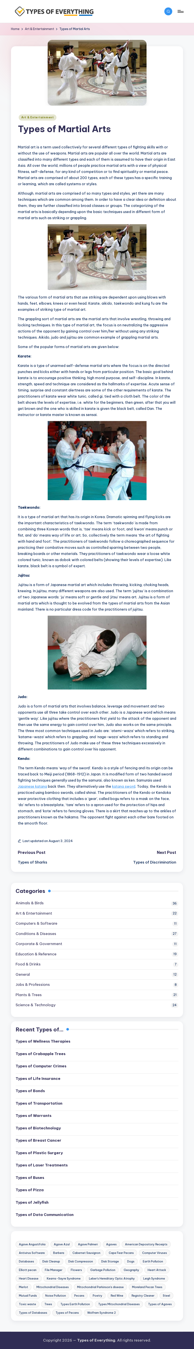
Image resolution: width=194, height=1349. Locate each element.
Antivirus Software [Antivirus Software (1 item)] (32, 1253)
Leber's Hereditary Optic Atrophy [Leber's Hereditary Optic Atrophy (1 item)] (112, 1278)
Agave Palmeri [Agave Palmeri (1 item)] (88, 1244)
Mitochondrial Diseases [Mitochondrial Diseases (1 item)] (52, 1287)
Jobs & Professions (33, 984)
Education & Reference (36, 954)
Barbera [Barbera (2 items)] (58, 1253)
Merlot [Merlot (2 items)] (23, 1287)
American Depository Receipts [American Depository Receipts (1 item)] (146, 1244)
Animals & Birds (30, 903)
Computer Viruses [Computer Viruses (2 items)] (154, 1253)
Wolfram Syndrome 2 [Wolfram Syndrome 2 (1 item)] (101, 1312)
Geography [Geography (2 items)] (131, 1270)
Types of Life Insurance (38, 1078)
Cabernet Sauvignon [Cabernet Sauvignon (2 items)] (86, 1253)
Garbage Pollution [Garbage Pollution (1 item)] (102, 1270)
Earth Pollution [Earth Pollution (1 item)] (153, 1261)
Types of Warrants (33, 1115)
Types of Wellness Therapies (43, 1041)
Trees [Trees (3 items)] (48, 1304)
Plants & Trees (29, 994)
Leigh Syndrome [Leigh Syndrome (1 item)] (154, 1278)
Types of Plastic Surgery (39, 1152)
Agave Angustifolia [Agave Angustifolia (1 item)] (32, 1244)
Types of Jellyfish (32, 1202)
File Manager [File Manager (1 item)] (53, 1270)
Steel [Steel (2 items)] (166, 1295)
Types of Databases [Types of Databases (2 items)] (33, 1312)
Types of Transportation (39, 1103)
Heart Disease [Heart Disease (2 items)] (28, 1278)
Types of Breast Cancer (38, 1140)
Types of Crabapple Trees (40, 1053)
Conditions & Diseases (36, 933)
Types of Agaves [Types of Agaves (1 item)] (160, 1304)
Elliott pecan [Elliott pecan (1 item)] (27, 1270)
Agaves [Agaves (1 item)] (111, 1244)
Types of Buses (30, 1177)
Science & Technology (36, 1004)
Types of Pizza (30, 1189)
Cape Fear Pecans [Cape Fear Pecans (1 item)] (121, 1253)
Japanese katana (32, 786)
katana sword (123, 786)
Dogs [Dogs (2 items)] (130, 1261)
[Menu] (180, 11)
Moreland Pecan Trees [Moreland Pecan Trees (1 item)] (147, 1287)
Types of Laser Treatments (42, 1165)
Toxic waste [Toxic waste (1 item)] (27, 1304)
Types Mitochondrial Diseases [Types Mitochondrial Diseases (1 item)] (119, 1304)
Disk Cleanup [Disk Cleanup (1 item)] (51, 1261)
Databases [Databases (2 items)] (26, 1261)
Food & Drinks (28, 964)
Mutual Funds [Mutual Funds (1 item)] (28, 1295)
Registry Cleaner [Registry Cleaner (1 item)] (143, 1295)
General (23, 974)
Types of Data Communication (45, 1214)
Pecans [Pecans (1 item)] (79, 1295)
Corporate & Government (39, 943)
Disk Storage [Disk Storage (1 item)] (110, 1261)
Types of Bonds (30, 1090)
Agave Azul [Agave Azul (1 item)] (62, 1244)
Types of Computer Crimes (41, 1066)
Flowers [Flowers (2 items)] (76, 1270)
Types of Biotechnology (38, 1128)
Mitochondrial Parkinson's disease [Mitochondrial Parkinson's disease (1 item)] (100, 1287)
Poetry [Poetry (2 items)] (97, 1295)
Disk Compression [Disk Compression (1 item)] (80, 1261)
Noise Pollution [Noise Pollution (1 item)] (55, 1295)
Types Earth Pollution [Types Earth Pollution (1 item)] (75, 1304)
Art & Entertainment (37, 117)
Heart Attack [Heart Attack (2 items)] (157, 1270)
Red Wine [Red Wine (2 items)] (117, 1295)
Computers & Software (36, 923)
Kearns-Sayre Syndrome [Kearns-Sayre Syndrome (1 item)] (64, 1278)
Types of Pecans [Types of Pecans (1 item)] (67, 1312)
